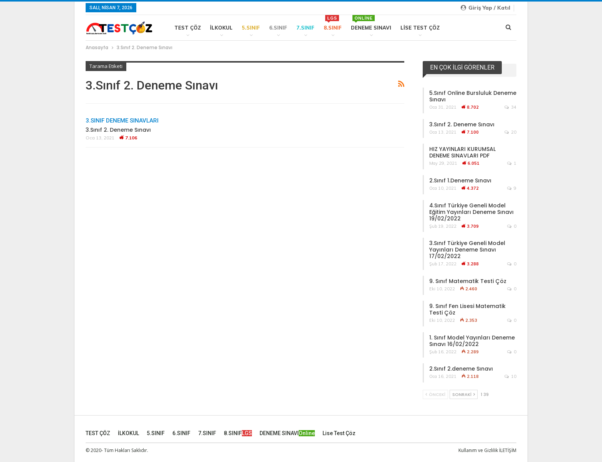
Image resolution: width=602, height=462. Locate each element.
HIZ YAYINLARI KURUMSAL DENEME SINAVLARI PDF (462, 152)
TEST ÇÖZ (187, 28)
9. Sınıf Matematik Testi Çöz (467, 281)
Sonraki (463, 394)
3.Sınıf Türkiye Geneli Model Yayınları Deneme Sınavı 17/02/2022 (467, 249)
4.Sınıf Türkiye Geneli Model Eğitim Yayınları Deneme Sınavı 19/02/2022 (471, 212)
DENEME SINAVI (371, 23)
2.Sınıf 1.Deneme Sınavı (460, 180)
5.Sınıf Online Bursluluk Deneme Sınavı (472, 96)
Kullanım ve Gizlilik (478, 450)
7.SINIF (305, 28)
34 (510, 107)
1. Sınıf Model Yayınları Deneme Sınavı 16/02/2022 (472, 341)
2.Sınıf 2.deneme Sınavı (461, 369)
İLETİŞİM (507, 450)
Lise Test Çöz (420, 28)
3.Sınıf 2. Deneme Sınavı (118, 130)
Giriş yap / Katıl (485, 7)
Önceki (435, 394)
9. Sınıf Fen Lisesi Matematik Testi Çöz (467, 309)
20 (510, 132)
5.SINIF (251, 28)
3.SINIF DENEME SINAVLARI (122, 120)
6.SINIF (278, 28)
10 (510, 376)
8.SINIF (333, 23)
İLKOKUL (221, 28)
